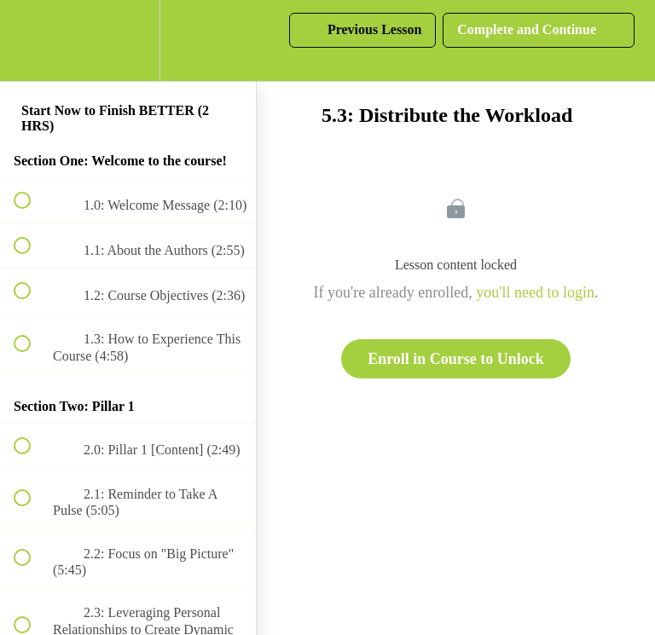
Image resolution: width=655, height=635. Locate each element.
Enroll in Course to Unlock (456, 358)
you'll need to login (535, 292)
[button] (31, 40)
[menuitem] (127, 40)
